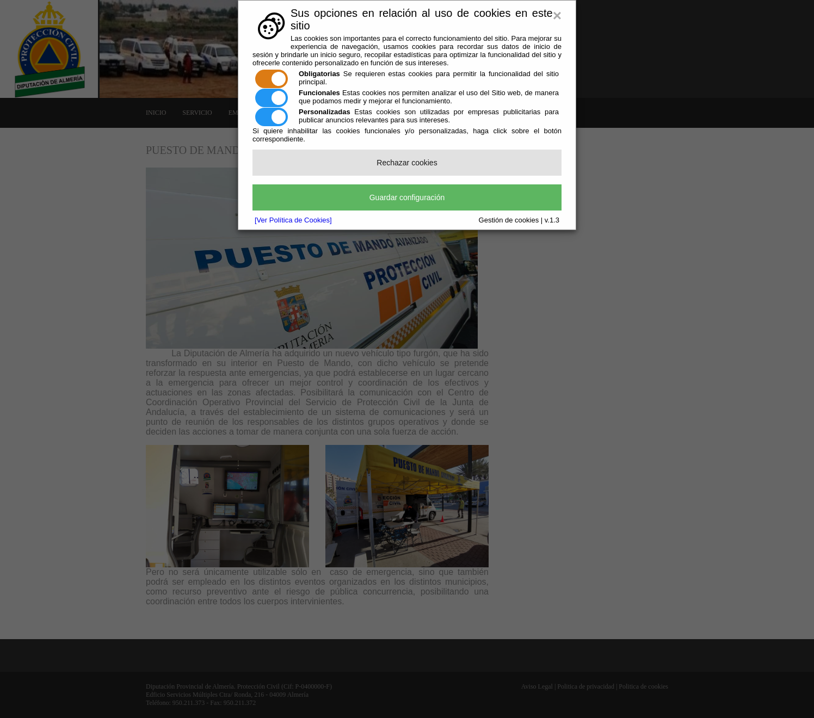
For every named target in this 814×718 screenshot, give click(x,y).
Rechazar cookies (407, 162)
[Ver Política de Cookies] (293, 220)
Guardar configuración (407, 197)
